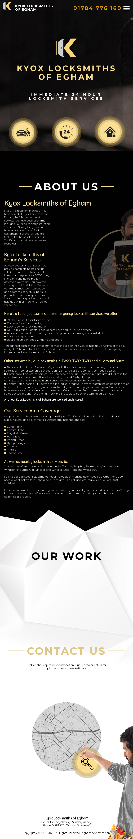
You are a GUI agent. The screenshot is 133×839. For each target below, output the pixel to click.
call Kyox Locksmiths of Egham (24, 380)
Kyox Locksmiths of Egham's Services (24, 257)
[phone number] (97, 8)
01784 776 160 (31, 285)
